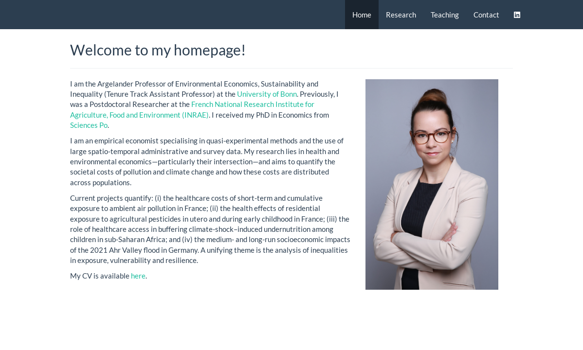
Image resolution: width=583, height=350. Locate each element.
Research (401, 14)
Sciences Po (89, 125)
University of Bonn (267, 93)
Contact (486, 14)
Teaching (445, 14)
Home (361, 14)
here (138, 275)
